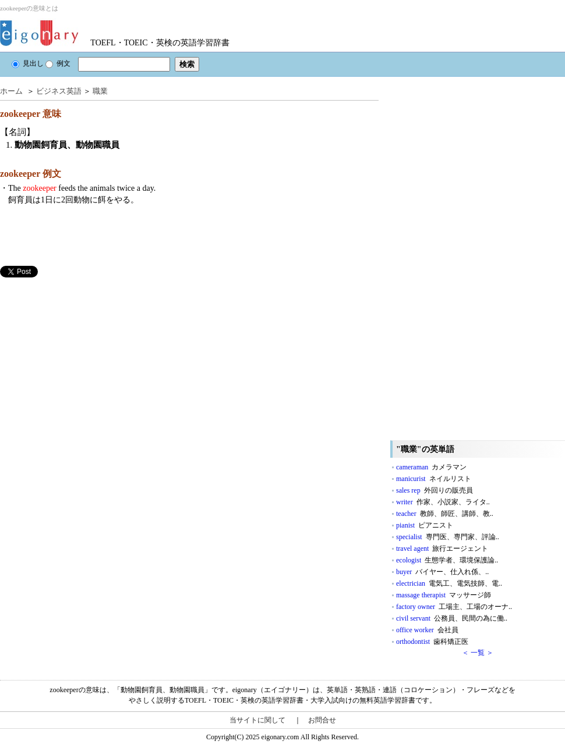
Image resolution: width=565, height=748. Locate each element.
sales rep (434, 490)
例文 (57, 63)
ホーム (11, 91)
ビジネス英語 (59, 91)
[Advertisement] (87, 359)
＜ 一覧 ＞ (477, 653)
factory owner (454, 607)
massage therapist (443, 595)
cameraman (431, 467)
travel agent (442, 548)
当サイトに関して (257, 720)
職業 (100, 91)
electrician (449, 583)
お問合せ (322, 720)
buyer (442, 572)
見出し (28, 63)
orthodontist (432, 641)
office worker (427, 630)
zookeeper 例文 (30, 174)
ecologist (447, 560)
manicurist (433, 479)
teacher (444, 514)
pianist (424, 525)
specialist (447, 537)
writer (443, 502)
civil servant (451, 618)
